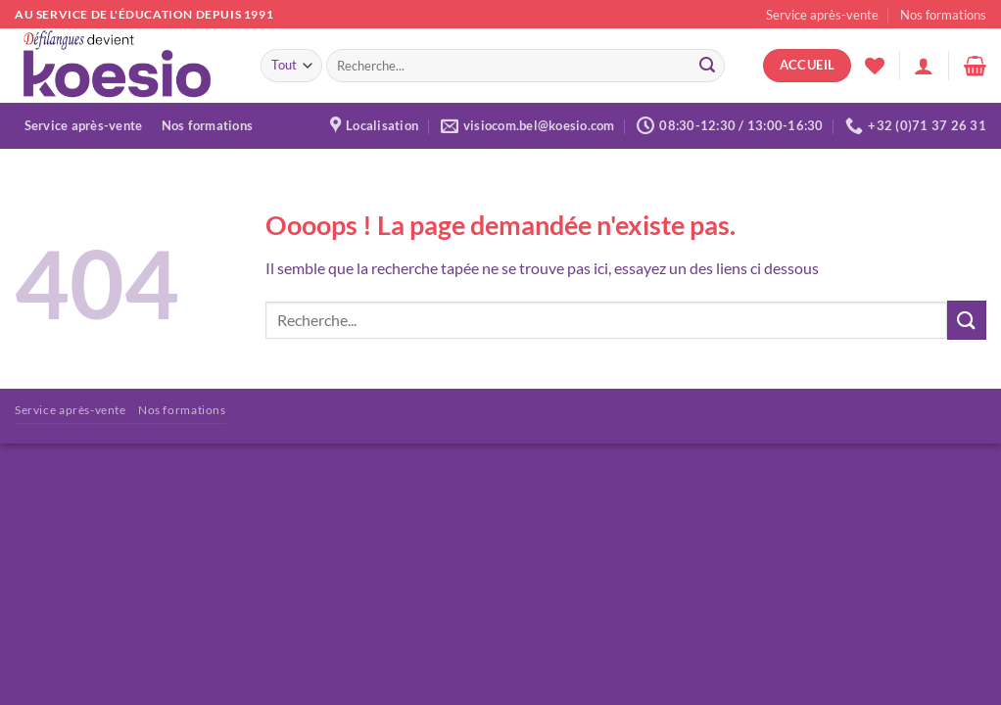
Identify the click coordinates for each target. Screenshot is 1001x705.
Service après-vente (822, 15)
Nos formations (943, 15)
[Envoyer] (707, 65)
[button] (923, 65)
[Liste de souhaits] (874, 65)
